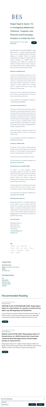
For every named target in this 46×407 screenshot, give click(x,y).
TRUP (17, 248)
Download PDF (5, 280)
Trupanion (12, 248)
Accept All (32, 404)
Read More (5, 321)
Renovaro (26, 248)
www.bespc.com (13, 213)
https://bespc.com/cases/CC (16, 139)
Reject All (40, 404)
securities (31, 248)
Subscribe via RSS (6, 282)
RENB (21, 248)
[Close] (44, 399)
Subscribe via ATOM (6, 283)
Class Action (18, 252)
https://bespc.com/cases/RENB (17, 194)
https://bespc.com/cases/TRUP (17, 162)
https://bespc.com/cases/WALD (19, 101)
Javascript (4, 285)
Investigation (27, 250)
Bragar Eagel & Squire (6, 303)
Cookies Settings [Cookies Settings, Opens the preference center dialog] (5, 404)
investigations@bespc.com (16, 230)
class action (13, 250)
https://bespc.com (6, 270)
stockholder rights (20, 250)
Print (3, 278)
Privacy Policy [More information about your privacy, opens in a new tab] (3, 402)
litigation (12, 252)
